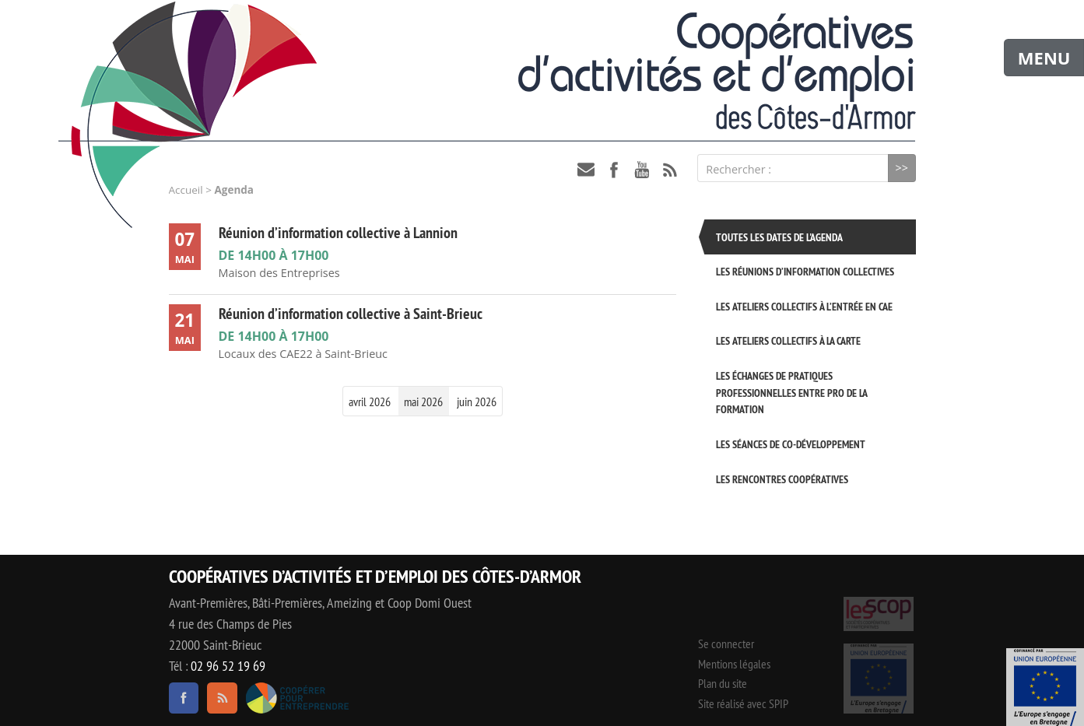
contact (586, 169)
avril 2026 (370, 401)
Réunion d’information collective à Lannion (338, 233)
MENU (1044, 57)
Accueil (186, 190)
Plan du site (722, 683)
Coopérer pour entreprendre (297, 698)
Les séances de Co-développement (790, 444)
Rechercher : (738, 169)
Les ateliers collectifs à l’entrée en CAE (804, 306)
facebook (614, 169)
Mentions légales (734, 664)
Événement (1045, 687)
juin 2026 (476, 401)
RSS (670, 169)
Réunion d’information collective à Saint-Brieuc (350, 313)
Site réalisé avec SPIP (743, 703)
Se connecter (726, 643)
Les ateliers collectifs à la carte (788, 340)
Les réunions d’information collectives (805, 271)
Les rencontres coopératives (782, 479)
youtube (642, 169)
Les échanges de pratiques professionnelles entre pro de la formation (791, 392)
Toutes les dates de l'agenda (779, 237)
